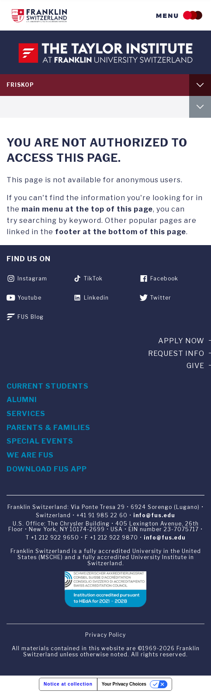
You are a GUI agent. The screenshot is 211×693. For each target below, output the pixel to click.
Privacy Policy (105, 635)
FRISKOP (20, 85)
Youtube (29, 297)
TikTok (93, 278)
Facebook (164, 278)
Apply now (181, 341)
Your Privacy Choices (124, 684)
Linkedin (96, 297)
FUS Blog (30, 317)
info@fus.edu (154, 515)
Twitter (160, 297)
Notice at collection (68, 684)
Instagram (32, 278)
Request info (176, 353)
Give (195, 366)
